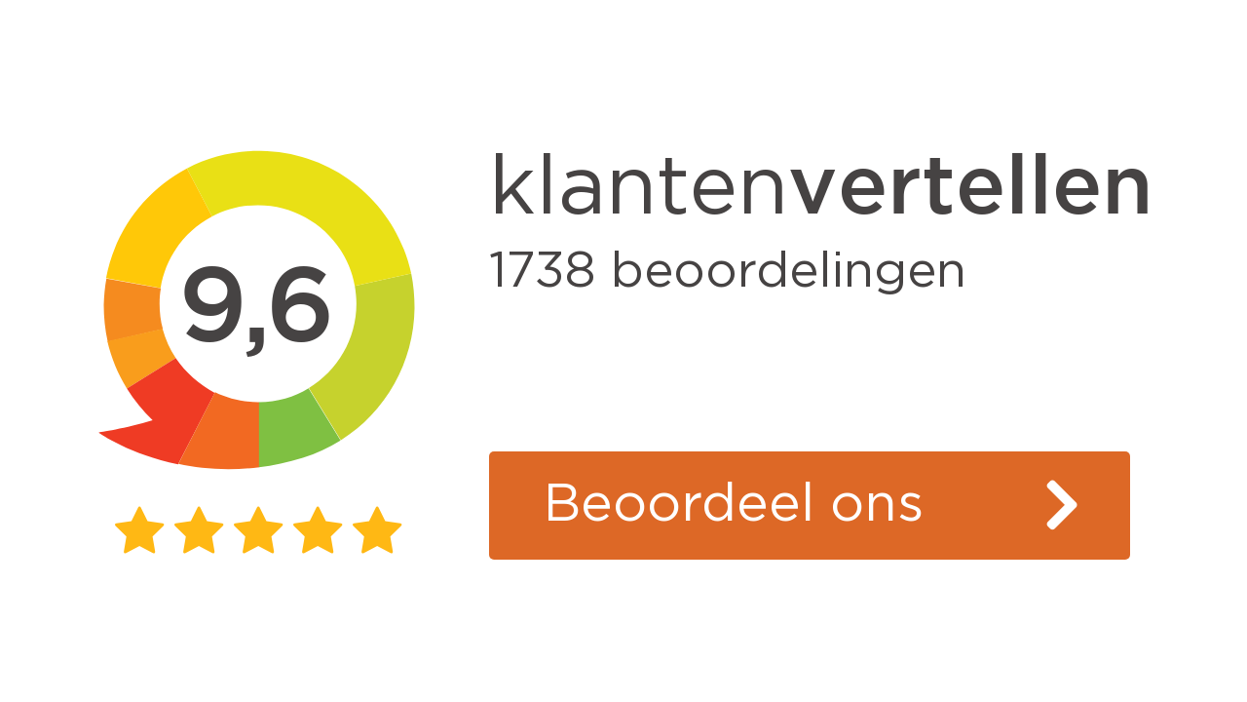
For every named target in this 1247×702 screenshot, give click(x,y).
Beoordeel (734, 505)
